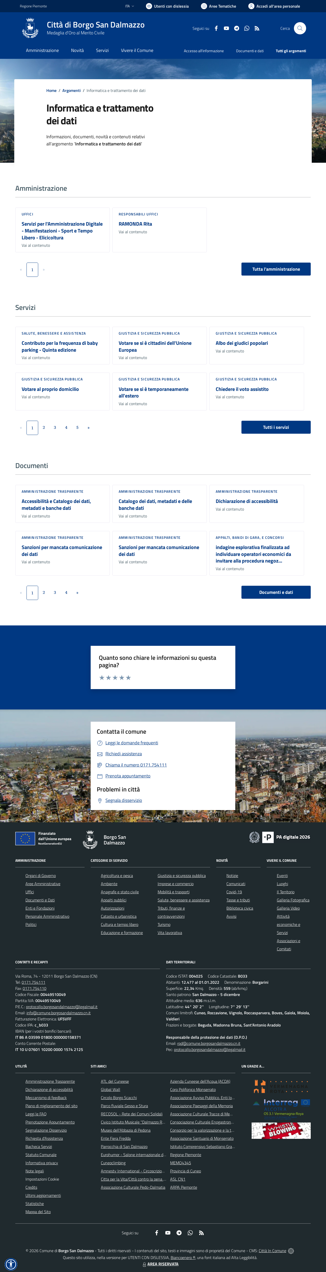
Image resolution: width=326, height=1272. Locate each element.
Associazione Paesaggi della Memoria (201, 1106)
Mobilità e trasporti (173, 892)
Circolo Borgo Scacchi (119, 1098)
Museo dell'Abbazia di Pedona (126, 1130)
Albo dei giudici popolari (242, 343)
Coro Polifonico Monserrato (193, 1089)
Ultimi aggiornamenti (43, 1195)
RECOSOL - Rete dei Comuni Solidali (131, 1114)
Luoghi (282, 884)
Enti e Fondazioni (40, 908)
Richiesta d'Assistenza (44, 1138)
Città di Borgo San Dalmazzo (96, 24)
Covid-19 (234, 892)
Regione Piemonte (185, 1155)
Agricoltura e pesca (117, 875)
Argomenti (71, 90)
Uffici (27, 214)
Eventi (282, 875)
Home (51, 90)
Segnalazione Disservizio (46, 1130)
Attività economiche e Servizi (288, 924)
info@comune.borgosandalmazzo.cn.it (58, 1013)
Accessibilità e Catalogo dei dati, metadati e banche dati (56, 504)
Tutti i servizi (276, 427)
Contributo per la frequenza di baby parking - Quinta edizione (60, 346)
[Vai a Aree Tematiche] (218, 6)
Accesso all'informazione (204, 51)
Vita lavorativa (170, 932)
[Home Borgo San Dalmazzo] (82, 28)
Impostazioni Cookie (42, 1179)
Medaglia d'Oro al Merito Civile (75, 32)
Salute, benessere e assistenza (54, 333)
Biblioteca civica (239, 908)
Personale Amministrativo (47, 916)
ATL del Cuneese (115, 1081)
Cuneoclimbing (113, 1163)
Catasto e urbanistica (119, 916)
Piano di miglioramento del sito (51, 1106)
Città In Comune (272, 1251)
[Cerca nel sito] (300, 28)
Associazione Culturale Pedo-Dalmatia (133, 1187)
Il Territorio (285, 892)
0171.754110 (34, 988)
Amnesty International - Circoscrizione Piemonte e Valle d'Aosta (155, 1171)
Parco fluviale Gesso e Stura (124, 1106)
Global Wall (110, 1089)
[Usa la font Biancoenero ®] (167, 6)
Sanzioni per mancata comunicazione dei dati (62, 550)
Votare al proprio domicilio (50, 389)
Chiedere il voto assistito (242, 389)
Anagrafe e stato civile (120, 892)
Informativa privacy (41, 1163)
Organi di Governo (40, 875)
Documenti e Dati (40, 900)
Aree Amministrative (42, 884)
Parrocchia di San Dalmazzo (124, 1146)
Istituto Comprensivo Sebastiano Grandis (204, 1146)
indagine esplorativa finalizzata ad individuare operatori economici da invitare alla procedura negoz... (253, 554)
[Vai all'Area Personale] (274, 6)
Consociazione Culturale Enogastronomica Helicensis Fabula (220, 1122)
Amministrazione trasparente (53, 491)
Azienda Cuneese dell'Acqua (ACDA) (200, 1081)
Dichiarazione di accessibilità (247, 501)
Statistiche (34, 1203)
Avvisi (231, 916)
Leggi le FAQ (36, 1114)
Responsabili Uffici (138, 214)
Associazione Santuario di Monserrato (202, 1138)
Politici (30, 924)
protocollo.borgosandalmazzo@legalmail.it (62, 1007)
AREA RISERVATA (160, 1264)
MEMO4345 (180, 1163)
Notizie (232, 875)
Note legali (34, 1171)
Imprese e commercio (176, 884)
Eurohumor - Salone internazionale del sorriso (139, 1155)
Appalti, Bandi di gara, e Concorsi (250, 537)
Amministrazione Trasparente (50, 1081)
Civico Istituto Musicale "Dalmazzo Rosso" (136, 1122)
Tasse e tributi (238, 900)
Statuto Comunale (41, 1155)
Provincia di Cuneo (185, 1171)
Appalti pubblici (113, 900)
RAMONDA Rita (135, 224)
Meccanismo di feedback (46, 1098)
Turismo (164, 924)
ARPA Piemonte (183, 1187)
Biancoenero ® (183, 1257)
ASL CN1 (177, 1179)
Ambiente (109, 884)
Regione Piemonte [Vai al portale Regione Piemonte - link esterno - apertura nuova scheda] (33, 6)
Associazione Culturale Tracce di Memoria (204, 1114)
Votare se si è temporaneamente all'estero (153, 392)
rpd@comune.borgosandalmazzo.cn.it (208, 1043)
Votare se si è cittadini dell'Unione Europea (155, 346)
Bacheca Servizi (38, 1146)
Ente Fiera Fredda (116, 1138)
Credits (31, 1187)
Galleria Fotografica (293, 900)
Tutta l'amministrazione (276, 269)
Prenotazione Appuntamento (50, 1122)
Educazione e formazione (122, 932)
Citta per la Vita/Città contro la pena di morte (139, 1179)
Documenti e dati (276, 592)
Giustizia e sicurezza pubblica (149, 333)
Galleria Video (288, 908)
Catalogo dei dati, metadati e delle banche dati (155, 504)
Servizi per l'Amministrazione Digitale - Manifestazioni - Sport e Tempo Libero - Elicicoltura (62, 230)
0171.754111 (33, 982)
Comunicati (235, 884)
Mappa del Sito (38, 1212)
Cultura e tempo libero (119, 924)
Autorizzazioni (112, 908)
